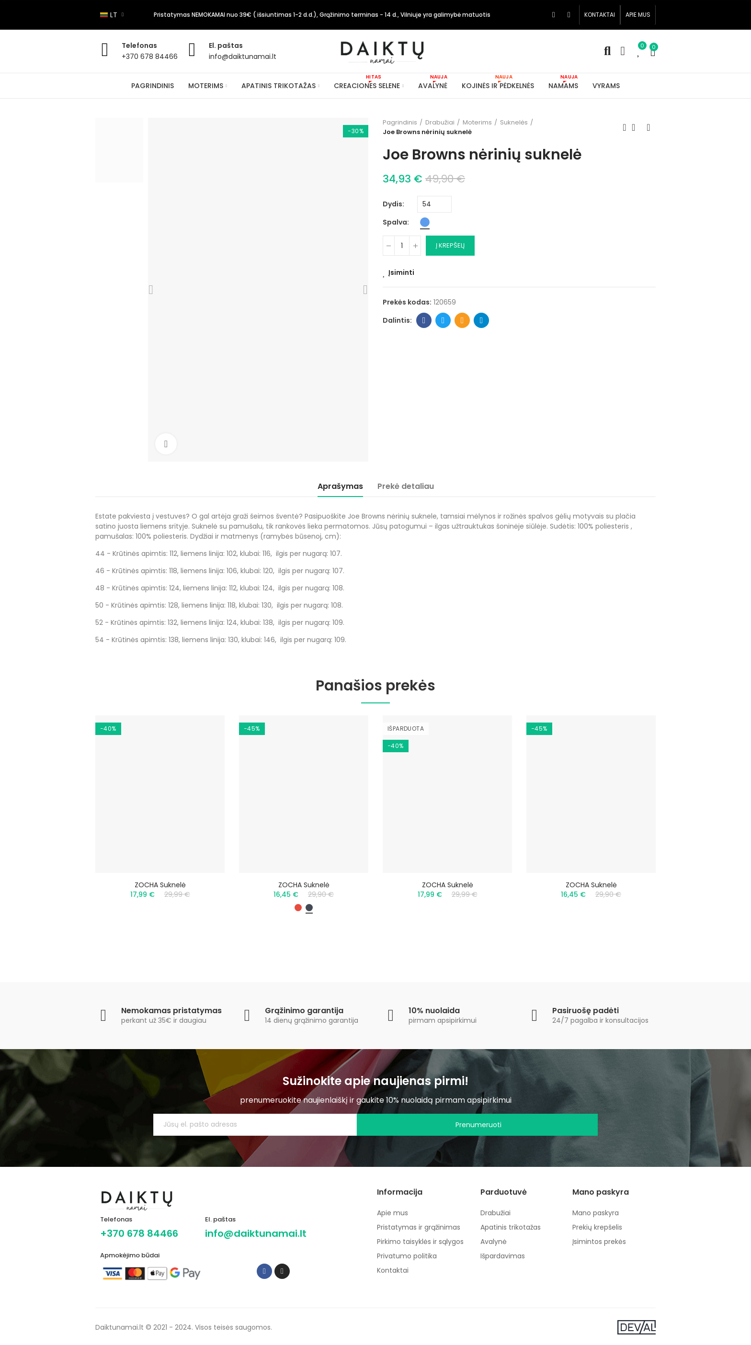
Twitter (443, 320)
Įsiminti (401, 272)
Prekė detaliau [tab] (405, 486)
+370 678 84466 (150, 56)
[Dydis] (434, 204)
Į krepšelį (450, 245)
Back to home (636, 127)
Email (462, 320)
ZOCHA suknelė (160, 885)
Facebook (424, 320)
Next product (648, 127)
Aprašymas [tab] (340, 486)
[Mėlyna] (425, 222)
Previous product (624, 127)
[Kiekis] (402, 246)
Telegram (481, 320)
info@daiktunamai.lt (242, 56)
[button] (599, 15)
